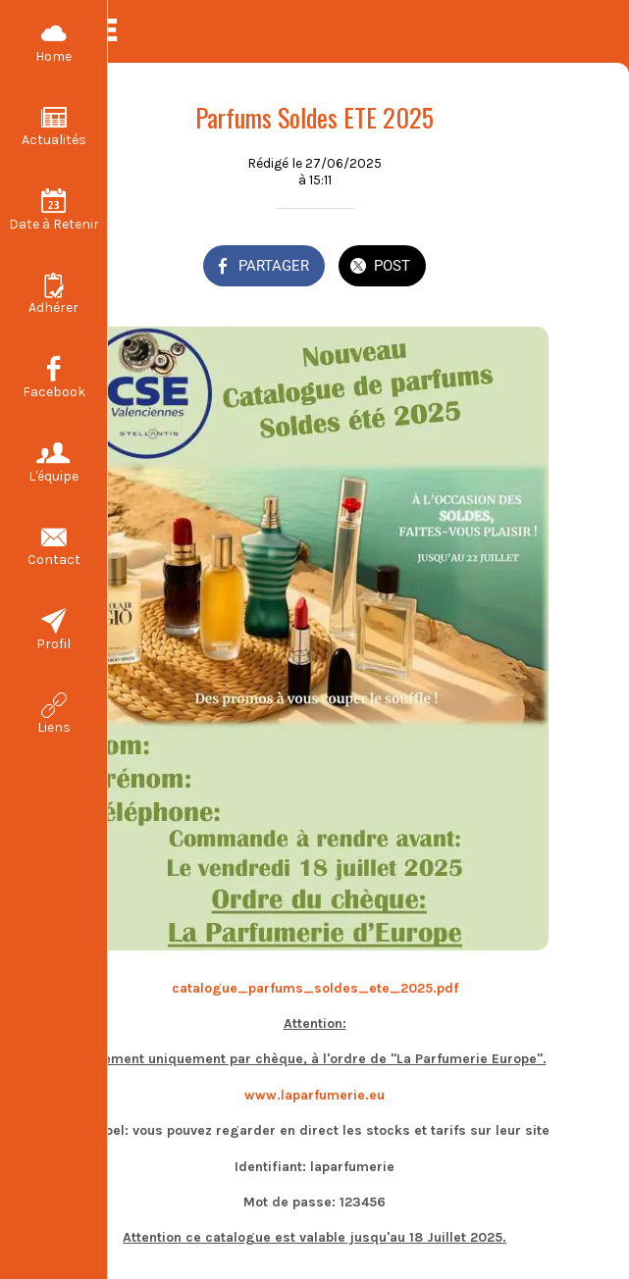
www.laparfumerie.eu (314, 1095)
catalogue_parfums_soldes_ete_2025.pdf (315, 988)
